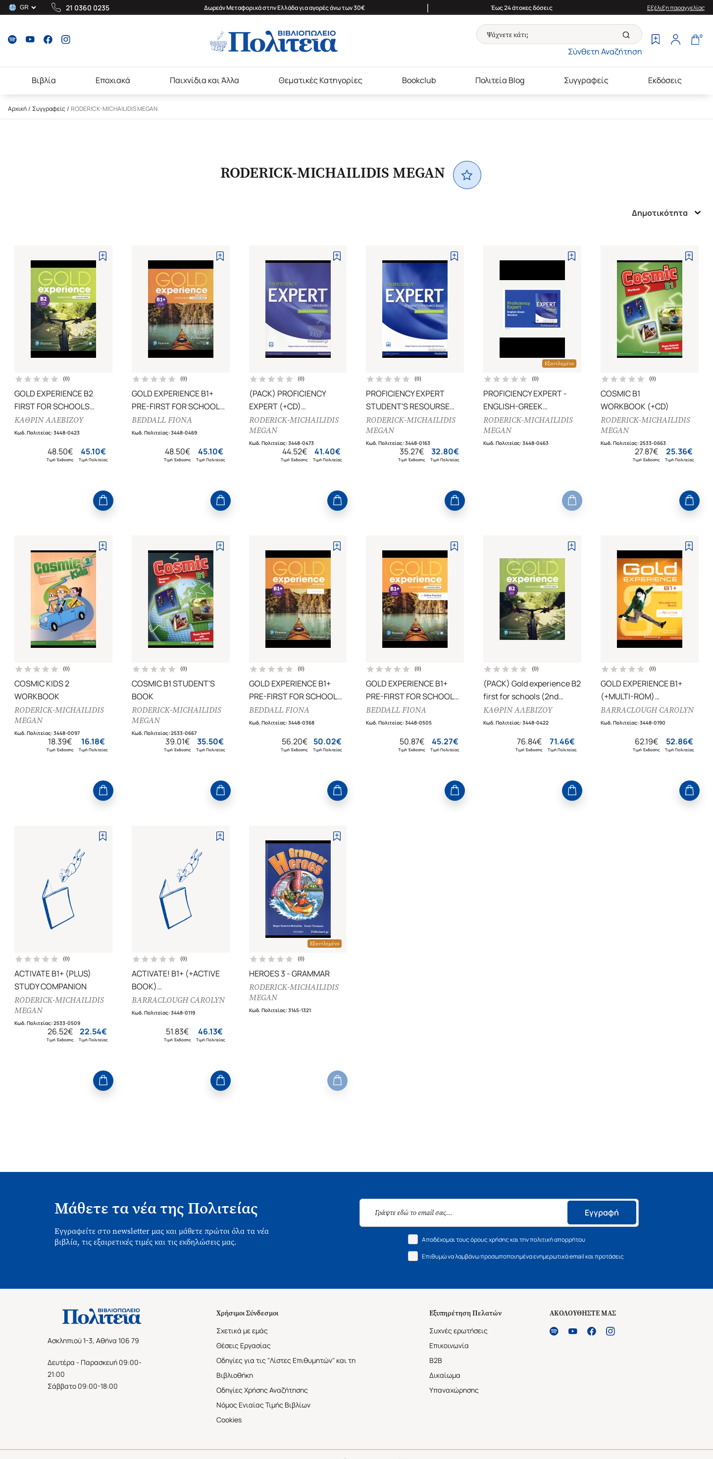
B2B (435, 1360)
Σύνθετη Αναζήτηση (605, 51)
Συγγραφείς (586, 80)
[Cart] (695, 40)
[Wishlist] (655, 40)
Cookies (229, 1419)
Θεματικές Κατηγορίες (320, 80)
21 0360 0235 (87, 7)
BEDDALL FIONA (162, 420)
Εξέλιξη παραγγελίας (676, 7)
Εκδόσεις (665, 80)
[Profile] (675, 40)
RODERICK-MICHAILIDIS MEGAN (294, 425)
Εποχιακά (113, 80)
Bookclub (419, 80)
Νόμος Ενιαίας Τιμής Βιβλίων (263, 1405)
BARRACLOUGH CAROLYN (647, 710)
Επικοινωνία (449, 1345)
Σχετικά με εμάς (242, 1330)
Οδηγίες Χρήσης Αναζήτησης (262, 1390)
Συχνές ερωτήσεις (458, 1330)
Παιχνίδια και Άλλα (204, 80)
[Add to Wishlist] (102, 256)
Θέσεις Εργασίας (243, 1345)
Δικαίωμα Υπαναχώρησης (454, 1382)
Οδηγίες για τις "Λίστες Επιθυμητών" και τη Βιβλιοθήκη (286, 1368)
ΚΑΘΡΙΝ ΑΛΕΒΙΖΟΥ (48, 420)
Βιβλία (44, 80)
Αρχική (17, 108)
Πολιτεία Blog (499, 80)
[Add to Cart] (103, 500)
